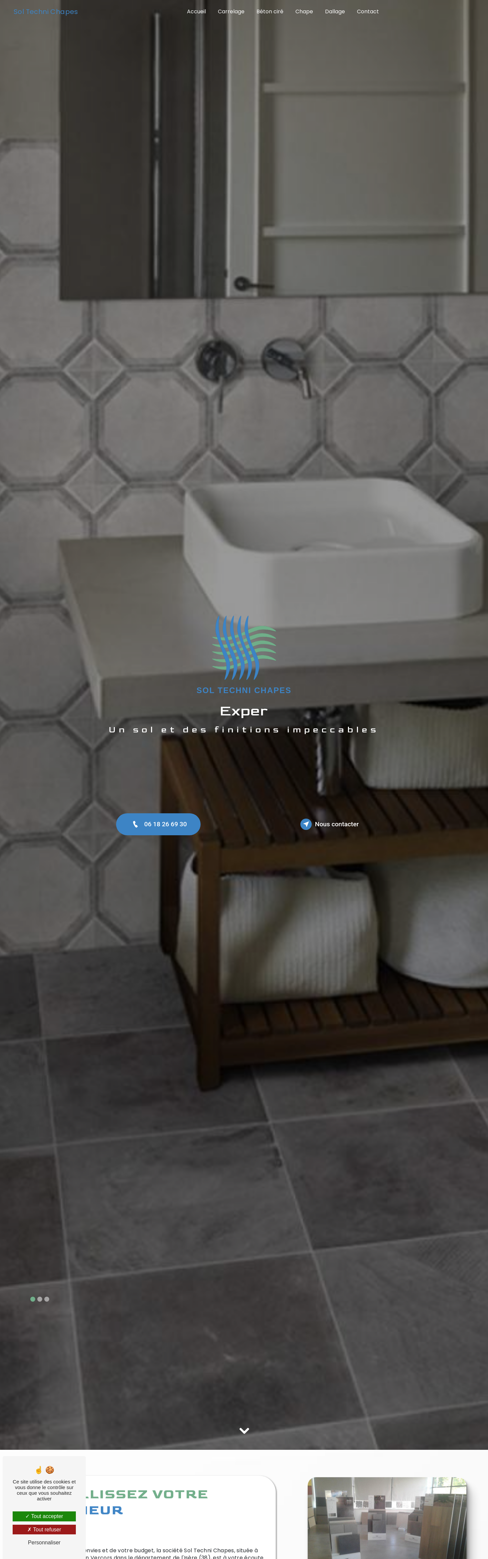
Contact (368, 11)
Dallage (335, 11)
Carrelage (231, 11)
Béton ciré (269, 11)
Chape (304, 11)
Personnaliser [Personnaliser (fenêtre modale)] (44, 1542)
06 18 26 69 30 (158, 824)
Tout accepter (44, 1516)
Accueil (196, 11)
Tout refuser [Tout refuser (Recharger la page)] (44, 1529)
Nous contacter (329, 824)
